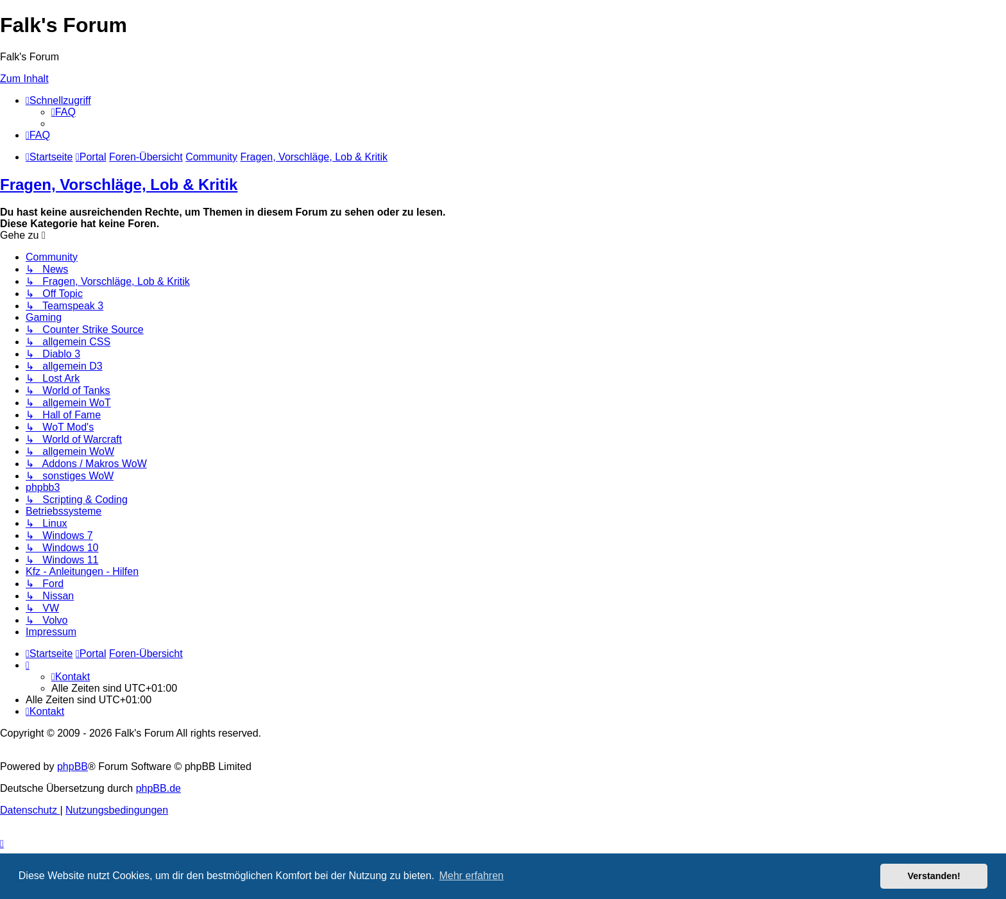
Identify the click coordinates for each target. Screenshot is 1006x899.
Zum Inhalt (24, 78)
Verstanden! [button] (934, 876)
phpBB (72, 766)
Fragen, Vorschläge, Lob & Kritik (118, 184)
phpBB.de (158, 788)
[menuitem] (63, 112)
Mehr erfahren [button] (471, 875)
